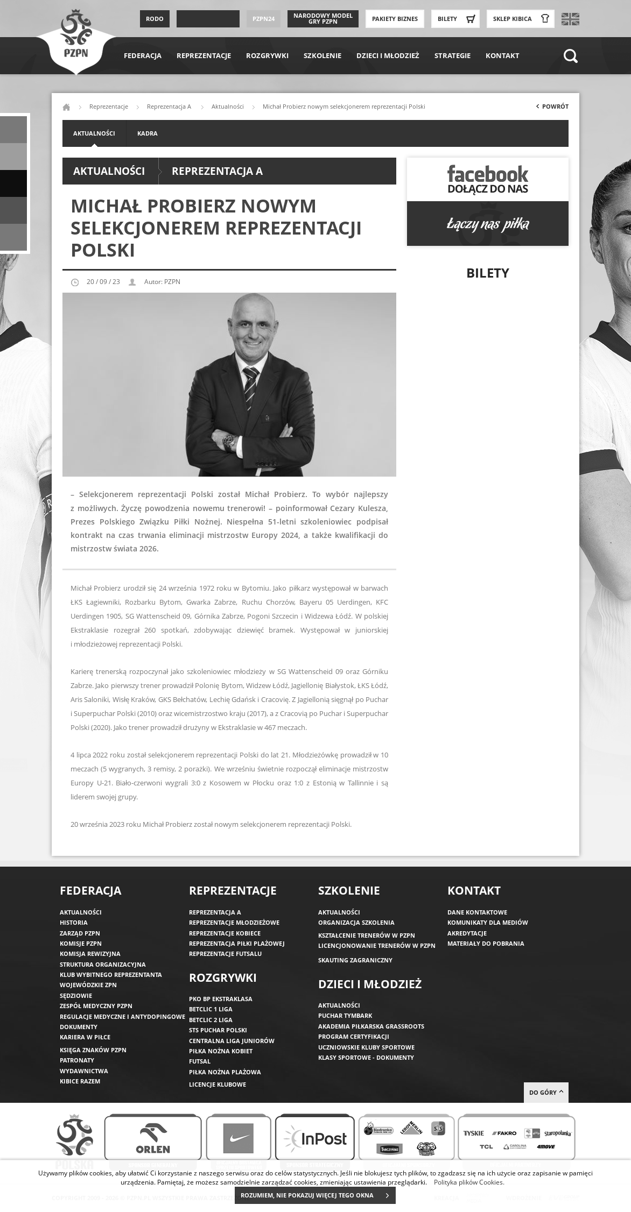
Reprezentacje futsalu (225, 953)
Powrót (551, 108)
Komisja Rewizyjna (90, 953)
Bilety (458, 19)
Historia (74, 922)
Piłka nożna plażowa (225, 1072)
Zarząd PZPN (80, 933)
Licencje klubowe (217, 1084)
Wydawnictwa (84, 1071)
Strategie (452, 55)
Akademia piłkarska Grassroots (371, 1026)
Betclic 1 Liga (211, 1009)
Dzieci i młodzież (387, 55)
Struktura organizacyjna (103, 964)
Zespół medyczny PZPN (96, 1006)
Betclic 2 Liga (211, 1020)
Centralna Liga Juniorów (232, 1041)
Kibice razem (80, 1081)
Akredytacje (467, 933)
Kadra (147, 133)
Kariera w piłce (85, 1037)
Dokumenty (78, 1027)
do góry (546, 1092)
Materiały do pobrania (485, 943)
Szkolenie (322, 55)
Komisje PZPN (81, 943)
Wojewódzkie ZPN (88, 985)
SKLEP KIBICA (523, 19)
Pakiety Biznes (395, 19)
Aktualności (228, 106)
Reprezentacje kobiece (225, 933)
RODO (155, 19)
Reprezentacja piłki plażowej (237, 943)
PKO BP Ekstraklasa (221, 999)
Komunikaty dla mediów (487, 922)
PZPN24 (264, 19)
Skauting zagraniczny (355, 960)
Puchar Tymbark (345, 1015)
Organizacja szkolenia (356, 922)
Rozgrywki (267, 55)
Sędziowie (76, 995)
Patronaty (77, 1060)
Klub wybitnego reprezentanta (111, 974)
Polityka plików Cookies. (469, 1182)
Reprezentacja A (170, 106)
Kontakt (503, 55)
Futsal (200, 1061)
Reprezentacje (204, 55)
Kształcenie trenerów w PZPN (366, 935)
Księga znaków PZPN (93, 1050)
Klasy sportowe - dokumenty (366, 1057)
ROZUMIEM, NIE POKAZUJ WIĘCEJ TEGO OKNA (318, 1195)
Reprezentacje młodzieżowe (234, 922)
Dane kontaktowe (477, 912)
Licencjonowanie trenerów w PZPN (377, 945)
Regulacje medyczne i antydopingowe (122, 1016)
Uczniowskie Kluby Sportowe (366, 1047)
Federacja (143, 55)
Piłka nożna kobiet (221, 1051)
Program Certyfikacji (353, 1036)
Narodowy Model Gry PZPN (323, 18)
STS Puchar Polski (218, 1030)
